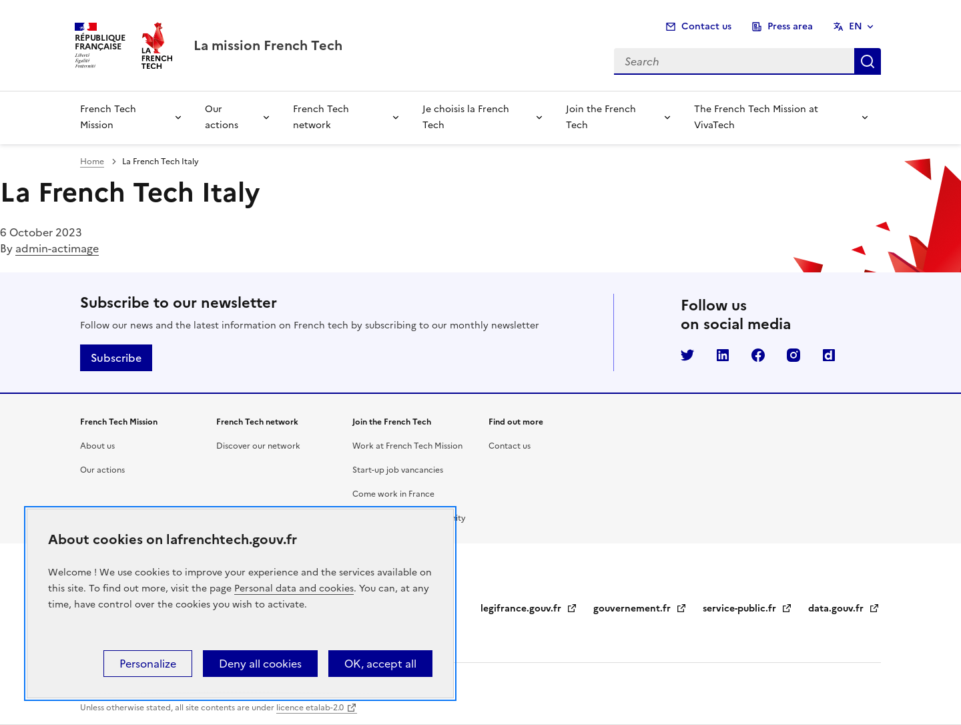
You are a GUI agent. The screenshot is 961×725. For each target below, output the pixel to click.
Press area (790, 26)
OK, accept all (380, 664)
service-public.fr (747, 608)
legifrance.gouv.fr (528, 608)
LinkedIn (722, 355)
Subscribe (116, 358)
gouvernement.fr (640, 608)
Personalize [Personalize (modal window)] (147, 664)
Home (92, 162)
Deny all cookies (260, 664)
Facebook (758, 355)
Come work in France (393, 494)
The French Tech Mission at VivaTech (756, 117)
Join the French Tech (601, 117)
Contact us (706, 26)
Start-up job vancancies (397, 470)
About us (97, 446)
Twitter (687, 355)
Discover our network (258, 446)
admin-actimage (57, 248)
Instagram (793, 355)
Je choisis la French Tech (465, 117)
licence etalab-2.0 (310, 708)
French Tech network (321, 117)
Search (867, 61)
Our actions (221, 117)
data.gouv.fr (844, 608)
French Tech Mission (108, 117)
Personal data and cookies (294, 588)
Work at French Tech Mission (407, 446)
